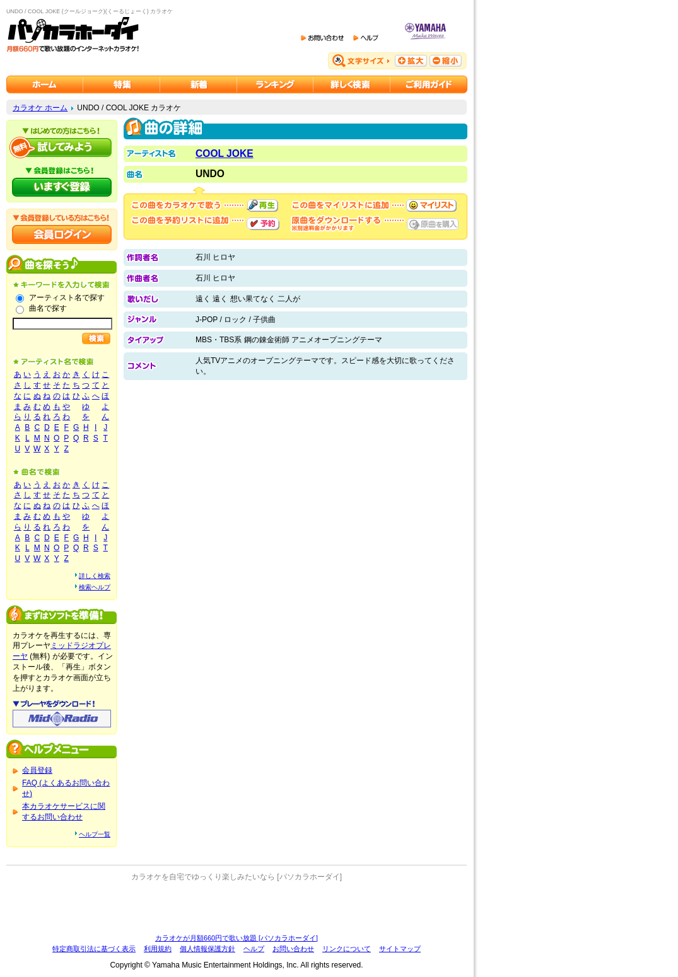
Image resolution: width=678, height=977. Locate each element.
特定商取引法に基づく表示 (94, 948)
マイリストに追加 (431, 205)
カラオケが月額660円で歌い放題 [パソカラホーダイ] (236, 938)
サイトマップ (400, 948)
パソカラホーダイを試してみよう (62, 147)
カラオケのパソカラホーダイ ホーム (44, 84)
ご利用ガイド (428, 84)
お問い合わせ (293, 948)
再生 (262, 205)
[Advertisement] (236, 908)
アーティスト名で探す (67, 297)
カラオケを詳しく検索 (351, 84)
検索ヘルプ (94, 587)
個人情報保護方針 (207, 948)
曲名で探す (48, 308)
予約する (263, 223)
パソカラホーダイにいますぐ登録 (62, 187)
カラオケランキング (275, 84)
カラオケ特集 (121, 84)
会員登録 (37, 770)
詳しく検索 (94, 575)
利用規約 (158, 948)
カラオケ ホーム (40, 107)
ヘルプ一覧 (94, 834)
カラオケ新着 (198, 84)
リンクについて (346, 948)
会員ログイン (62, 234)
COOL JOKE (225, 153)
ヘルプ (253, 948)
